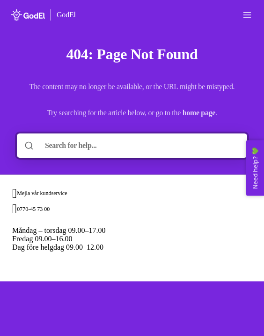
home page (199, 113)
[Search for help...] (139, 145)
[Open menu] (247, 14)
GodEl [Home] (66, 15)
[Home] (28, 15)
